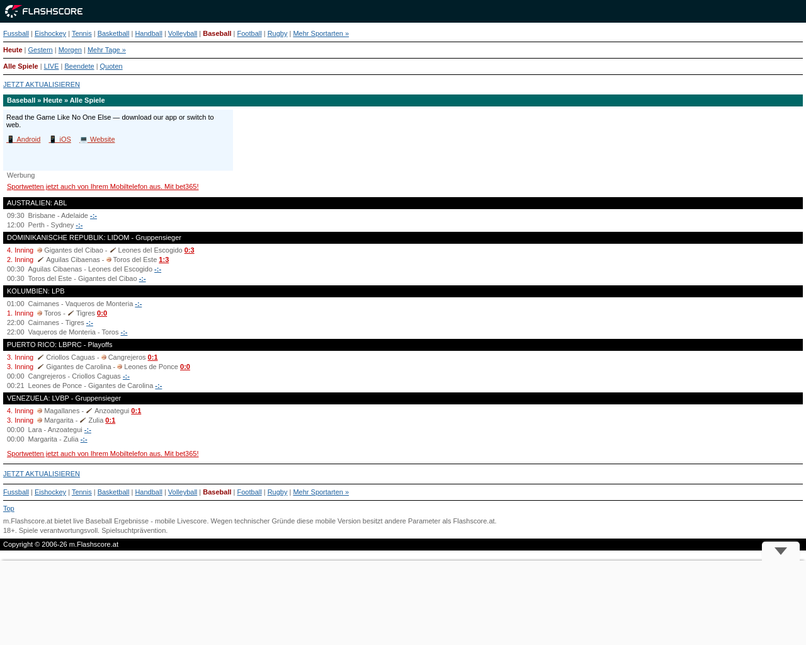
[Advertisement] (403, 603)
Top (8, 508)
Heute (13, 50)
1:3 (164, 259)
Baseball (217, 33)
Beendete (79, 66)
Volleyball (182, 33)
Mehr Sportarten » (321, 33)
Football (249, 33)
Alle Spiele (20, 66)
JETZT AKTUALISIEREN (41, 84)
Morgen (70, 50)
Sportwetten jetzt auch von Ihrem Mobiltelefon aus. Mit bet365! (103, 186)
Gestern (40, 50)
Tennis (82, 33)
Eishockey (50, 33)
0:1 (153, 357)
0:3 (189, 250)
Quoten (111, 66)
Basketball (114, 33)
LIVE (51, 66)
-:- (93, 215)
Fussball (16, 33)
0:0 (102, 313)
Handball (148, 33)
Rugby (278, 33)
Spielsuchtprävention (133, 530)
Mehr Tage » (107, 50)
